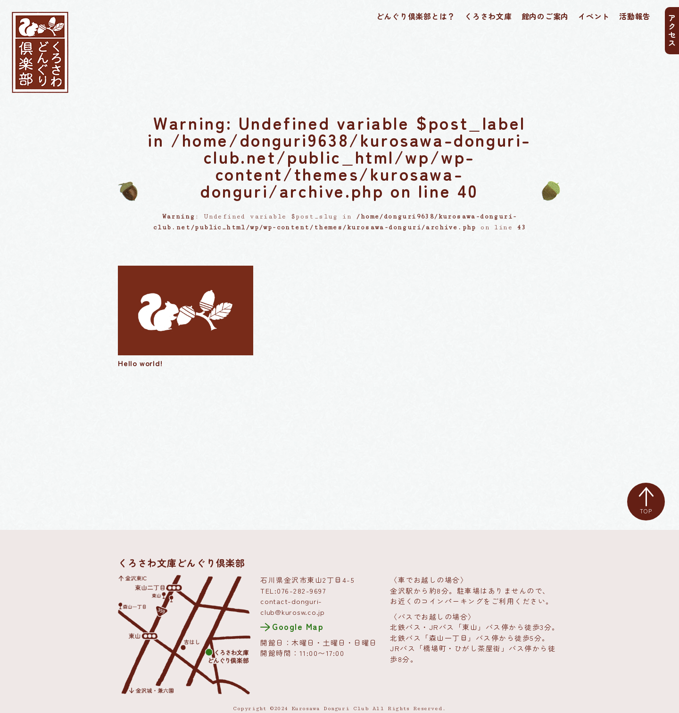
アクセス (672, 30)
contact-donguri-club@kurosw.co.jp (292, 606)
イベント (594, 16)
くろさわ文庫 (488, 16)
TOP (646, 501)
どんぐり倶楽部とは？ (415, 16)
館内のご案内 (545, 16)
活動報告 (635, 16)
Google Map (297, 626)
